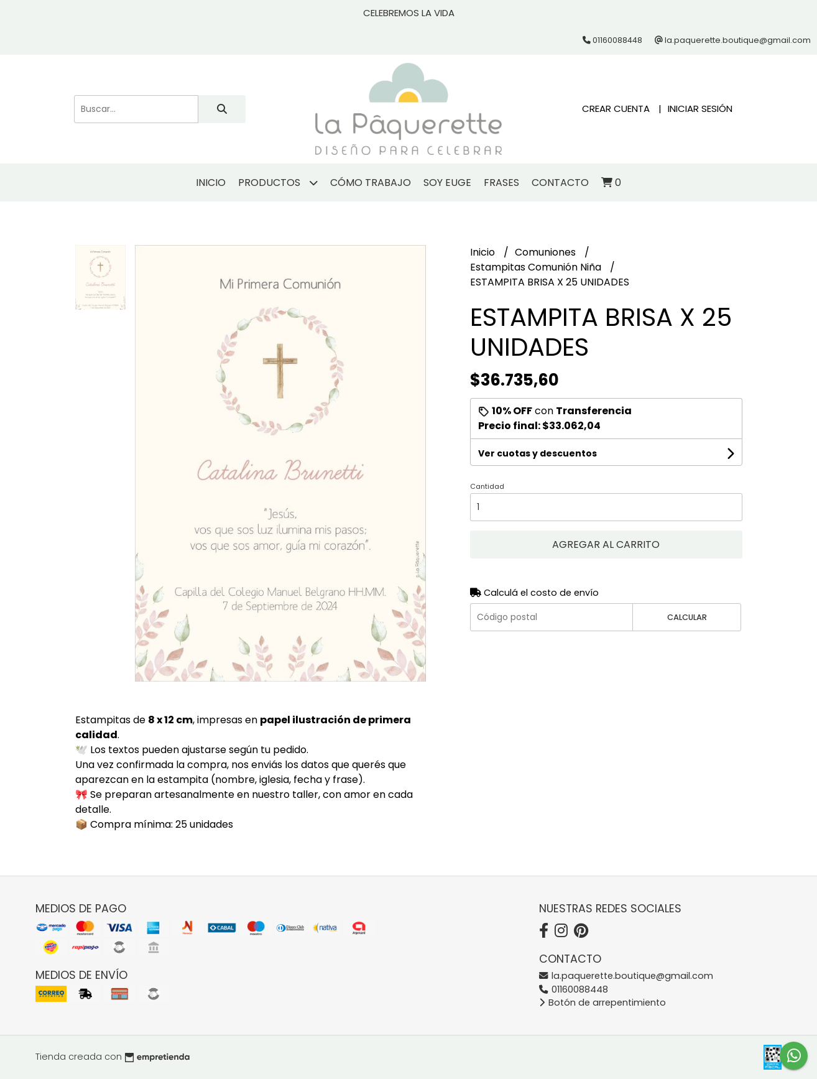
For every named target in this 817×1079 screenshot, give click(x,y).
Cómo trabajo (370, 182)
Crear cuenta (616, 108)
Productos (278, 182)
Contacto (560, 182)
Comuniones (546, 252)
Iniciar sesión (700, 108)
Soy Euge (447, 182)
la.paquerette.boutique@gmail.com (626, 976)
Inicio (211, 182)
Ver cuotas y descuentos (537, 453)
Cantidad (487, 486)
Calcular (687, 617)
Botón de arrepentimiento (602, 1002)
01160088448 (573, 989)
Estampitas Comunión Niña (537, 267)
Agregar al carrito (606, 544)
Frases (501, 182)
